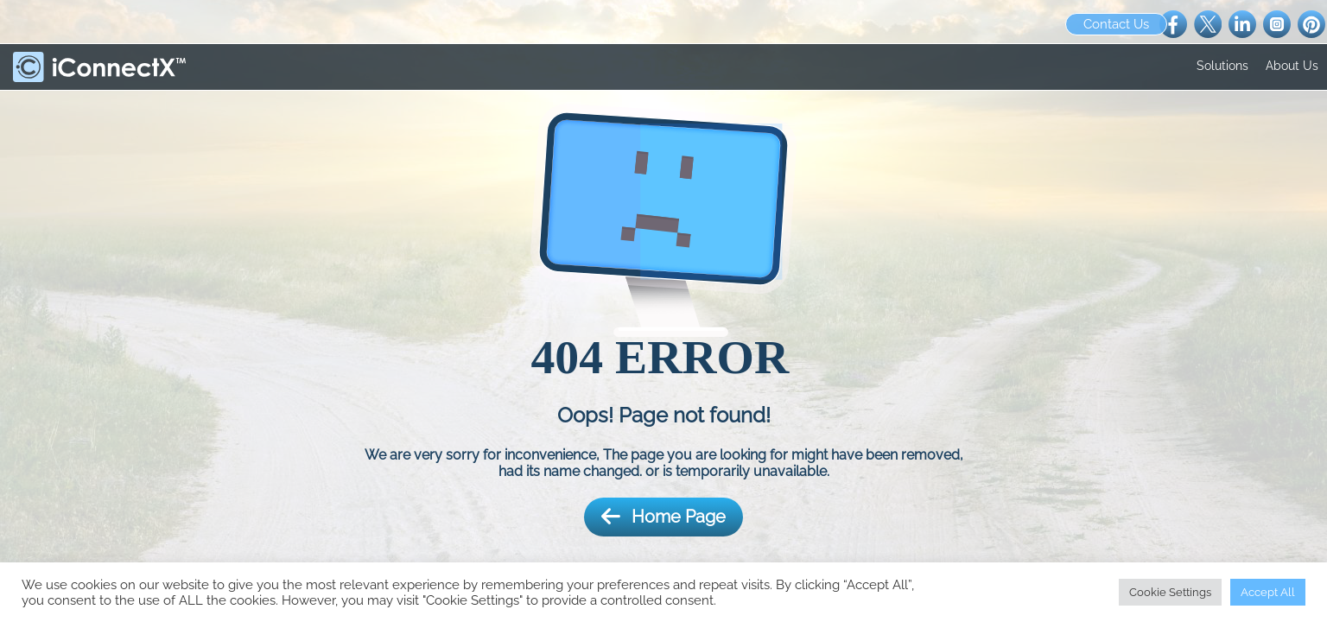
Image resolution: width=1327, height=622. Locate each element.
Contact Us (1116, 24)
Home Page (663, 517)
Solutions (1222, 66)
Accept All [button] (1268, 592)
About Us (1292, 66)
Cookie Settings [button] (1170, 592)
